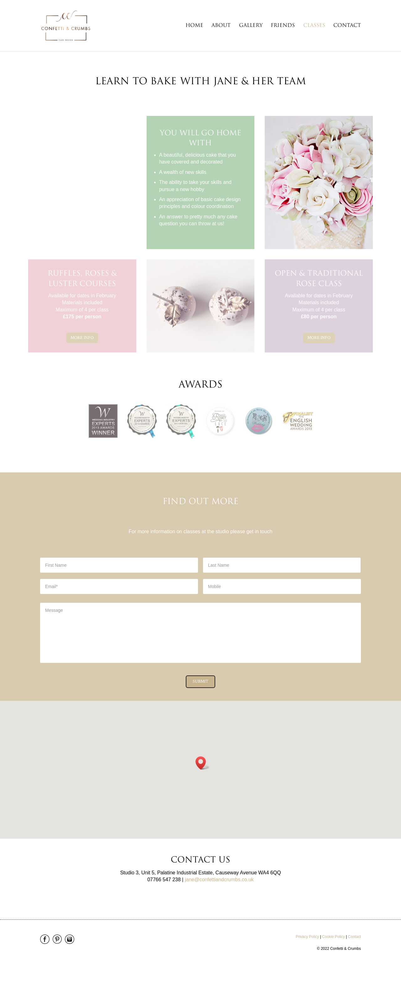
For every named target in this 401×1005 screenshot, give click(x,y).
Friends (283, 25)
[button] (202, 763)
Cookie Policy (333, 937)
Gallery (251, 25)
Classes (314, 25)
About (221, 25)
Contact (347, 25)
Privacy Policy (307, 937)
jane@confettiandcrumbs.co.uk (219, 879)
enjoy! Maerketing (90, 973)
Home (194, 25)
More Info (82, 338)
